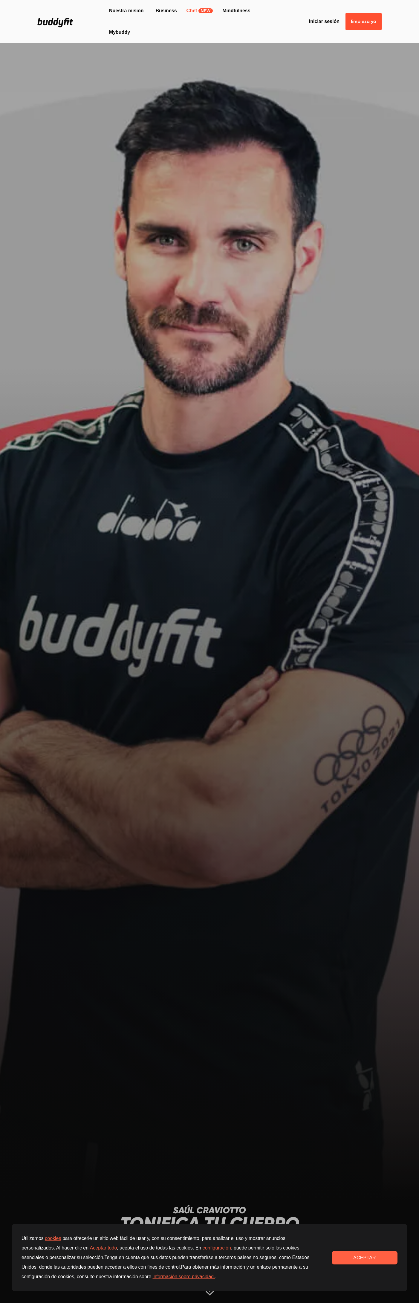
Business (166, 10)
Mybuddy (119, 32)
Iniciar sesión (324, 21)
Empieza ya (363, 21)
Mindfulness (236, 10)
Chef (199, 10)
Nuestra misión (126, 10)
